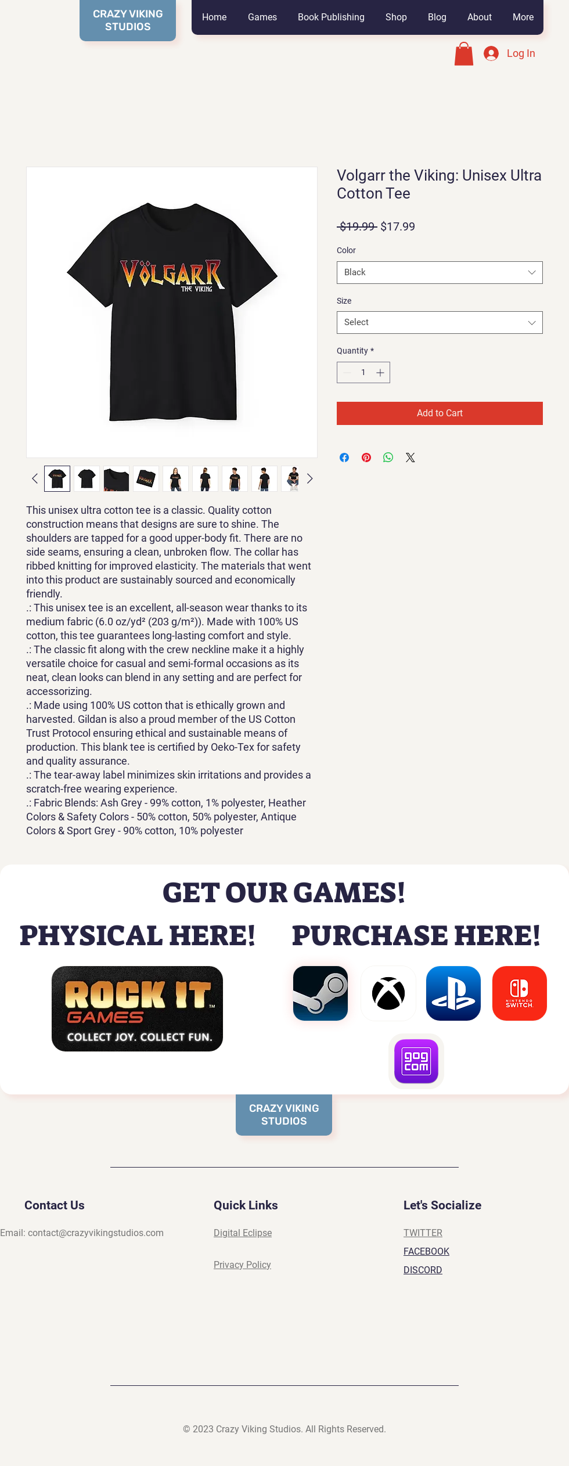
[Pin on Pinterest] (366, 457)
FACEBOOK (426, 1251)
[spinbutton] (363, 372)
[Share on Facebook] (344, 457)
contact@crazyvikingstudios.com (96, 1232)
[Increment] (381, 372)
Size (344, 300)
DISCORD (423, 1270)
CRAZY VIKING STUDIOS (128, 20)
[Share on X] (410, 457)
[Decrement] (345, 372)
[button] (262, 17)
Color (346, 250)
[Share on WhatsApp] (388, 457)
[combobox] (440, 272)
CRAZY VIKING (284, 1108)
